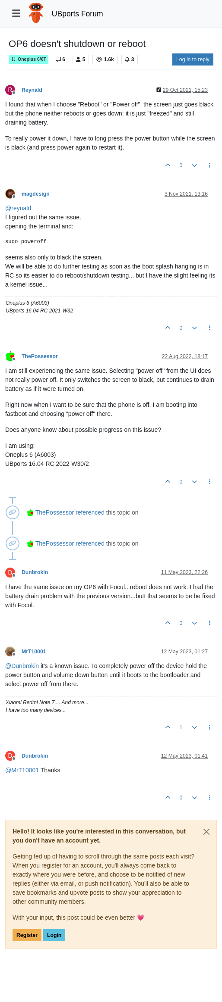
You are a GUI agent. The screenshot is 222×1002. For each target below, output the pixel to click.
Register (27, 935)
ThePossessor (40, 356)
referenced (90, 512)
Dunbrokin (35, 572)
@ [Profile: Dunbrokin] (22, 665)
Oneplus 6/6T (28, 59)
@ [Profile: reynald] (18, 208)
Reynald (32, 90)
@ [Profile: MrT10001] (22, 770)
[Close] (206, 831)
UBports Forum (77, 13)
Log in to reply (192, 59)
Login (54, 935)
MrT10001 (34, 652)
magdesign (36, 194)
